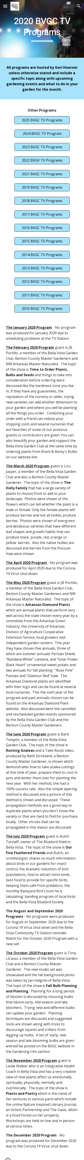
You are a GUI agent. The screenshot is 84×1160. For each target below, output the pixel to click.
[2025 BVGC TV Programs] (42, 120)
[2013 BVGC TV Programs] (42, 268)
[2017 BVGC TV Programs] (42, 214)
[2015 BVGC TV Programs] (42, 241)
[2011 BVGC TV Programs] (42, 295)
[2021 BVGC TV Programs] (42, 174)
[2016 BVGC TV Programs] (42, 228)
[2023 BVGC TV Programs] (42, 147)
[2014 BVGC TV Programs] (42, 255)
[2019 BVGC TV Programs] (42, 187)
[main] (42, 29)
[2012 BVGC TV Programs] (42, 281)
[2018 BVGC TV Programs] (42, 201)
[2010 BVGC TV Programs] (42, 308)
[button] (5, 6)
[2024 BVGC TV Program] (42, 133)
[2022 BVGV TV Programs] (42, 160)
